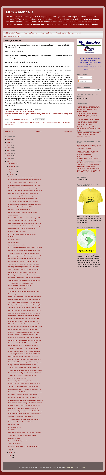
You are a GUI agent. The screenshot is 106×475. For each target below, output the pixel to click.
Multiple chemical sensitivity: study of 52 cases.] (23, 365)
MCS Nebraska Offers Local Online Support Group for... (25, 247)
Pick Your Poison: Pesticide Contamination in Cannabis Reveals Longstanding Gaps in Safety (88, 164)
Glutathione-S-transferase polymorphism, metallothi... (24, 277)
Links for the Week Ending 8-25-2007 (19, 286)
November (12, 166)
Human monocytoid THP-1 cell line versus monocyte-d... (25, 392)
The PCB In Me (13, 430)
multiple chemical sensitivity (55, 122)
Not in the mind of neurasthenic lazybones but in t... (24, 335)
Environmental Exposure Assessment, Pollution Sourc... (25, 411)
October (11, 169)
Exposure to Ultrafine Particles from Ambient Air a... (24, 343)
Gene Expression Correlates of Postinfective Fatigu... (24, 384)
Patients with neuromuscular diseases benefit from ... (24, 250)
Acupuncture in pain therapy (17, 288)
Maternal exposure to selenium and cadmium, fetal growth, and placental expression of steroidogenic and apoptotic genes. (88, 108)
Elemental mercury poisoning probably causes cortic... (25, 299)
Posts (80, 77)
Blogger (84, 467)
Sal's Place (11, 237)
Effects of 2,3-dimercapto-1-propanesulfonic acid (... (24, 313)
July (10, 449)
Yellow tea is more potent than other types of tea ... (24, 198)
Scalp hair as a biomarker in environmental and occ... (24, 315)
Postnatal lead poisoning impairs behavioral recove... (24, 310)
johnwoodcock (68, 467)
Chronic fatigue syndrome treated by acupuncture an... (25, 296)
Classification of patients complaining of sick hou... (24, 356)
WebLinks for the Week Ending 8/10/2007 (21, 416)
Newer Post (10, 132)
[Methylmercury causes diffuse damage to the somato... (25, 256)
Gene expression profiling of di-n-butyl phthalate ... (24, 196)
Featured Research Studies (16, 245)
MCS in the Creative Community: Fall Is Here (22, 234)
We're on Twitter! (47, 33)
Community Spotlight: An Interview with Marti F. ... (23, 212)
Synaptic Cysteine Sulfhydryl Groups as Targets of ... (24, 386)
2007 (9, 161)
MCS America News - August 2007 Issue (21, 422)
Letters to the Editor (14, 438)
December (12, 164)
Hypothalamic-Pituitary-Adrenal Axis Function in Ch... (24, 397)
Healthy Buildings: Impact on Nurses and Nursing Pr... (25, 305)
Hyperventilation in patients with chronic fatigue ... (23, 261)
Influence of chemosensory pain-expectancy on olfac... (25, 179)
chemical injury (14, 122)
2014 (9, 142)
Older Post (67, 132)
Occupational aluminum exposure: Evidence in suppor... (25, 326)
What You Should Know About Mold (19, 209)
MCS (44, 122)
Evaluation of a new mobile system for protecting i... (24, 193)
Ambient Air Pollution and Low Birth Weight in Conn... (24, 307)
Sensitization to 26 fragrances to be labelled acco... (24, 302)
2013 (9, 145)
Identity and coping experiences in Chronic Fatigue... (24, 337)
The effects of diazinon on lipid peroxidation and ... (24, 253)
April (10, 458)
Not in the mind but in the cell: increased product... (23, 332)
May (10, 455)
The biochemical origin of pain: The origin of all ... (23, 182)
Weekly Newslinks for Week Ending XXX (21, 283)
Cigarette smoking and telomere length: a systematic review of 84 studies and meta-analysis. (87, 115)
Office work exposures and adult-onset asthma (22, 394)
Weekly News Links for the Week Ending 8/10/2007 (24, 419)
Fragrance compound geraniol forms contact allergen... (25, 373)
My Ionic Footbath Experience (17, 441)
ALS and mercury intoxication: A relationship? (22, 272)
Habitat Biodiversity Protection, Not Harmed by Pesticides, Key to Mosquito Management (87, 152)
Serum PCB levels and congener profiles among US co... (26, 190)
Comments (82, 81)
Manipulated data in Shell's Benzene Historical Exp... (24, 204)
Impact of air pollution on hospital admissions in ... (23, 381)
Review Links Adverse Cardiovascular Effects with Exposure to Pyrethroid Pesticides (88, 158)
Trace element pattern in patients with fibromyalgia (24, 291)
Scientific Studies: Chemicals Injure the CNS (22, 220)
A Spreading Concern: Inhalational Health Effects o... (24, 354)
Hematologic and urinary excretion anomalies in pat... (24, 258)
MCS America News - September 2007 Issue (22, 207)
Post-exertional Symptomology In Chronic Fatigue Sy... (25, 362)
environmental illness (35, 122)
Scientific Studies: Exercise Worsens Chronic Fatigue (24, 226)
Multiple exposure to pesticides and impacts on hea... (24, 405)
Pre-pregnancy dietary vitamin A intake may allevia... (24, 266)
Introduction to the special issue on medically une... (24, 321)
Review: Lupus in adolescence (17, 294)
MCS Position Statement (12, 36)
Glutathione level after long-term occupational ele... (24, 318)
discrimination (24, 122)
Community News (13, 242)
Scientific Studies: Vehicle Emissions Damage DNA (24, 218)
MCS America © (20, 12)
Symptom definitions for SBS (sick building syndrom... (25, 359)
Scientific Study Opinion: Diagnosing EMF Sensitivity (24, 223)
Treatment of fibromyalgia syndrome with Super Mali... (25, 370)
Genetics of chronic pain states (18, 378)
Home (39, 132)
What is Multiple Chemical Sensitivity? (69, 33)
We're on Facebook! (31, 33)
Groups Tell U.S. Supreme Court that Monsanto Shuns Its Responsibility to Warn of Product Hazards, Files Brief (88, 170)
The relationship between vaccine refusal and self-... (24, 367)
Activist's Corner (13, 215)
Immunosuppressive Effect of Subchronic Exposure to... (25, 400)
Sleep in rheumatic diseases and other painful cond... (24, 280)
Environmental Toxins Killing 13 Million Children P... (24, 408)
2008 (9, 158)
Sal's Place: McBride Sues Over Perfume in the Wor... (25, 432)
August (11, 174)
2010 (9, 153)
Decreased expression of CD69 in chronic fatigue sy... (25, 329)
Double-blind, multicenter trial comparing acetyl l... (23, 188)
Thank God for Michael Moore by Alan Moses (22, 435)
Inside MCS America (14, 239)
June (10, 452)
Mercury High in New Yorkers (17, 231)
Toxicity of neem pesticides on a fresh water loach (23, 264)
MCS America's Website (13, 33)
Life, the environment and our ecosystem (21, 177)
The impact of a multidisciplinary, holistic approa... (23, 348)
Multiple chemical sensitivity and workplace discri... (24, 351)
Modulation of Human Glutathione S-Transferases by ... (25, 413)
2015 (9, 139)
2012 (9, 147)
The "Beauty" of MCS (15, 443)
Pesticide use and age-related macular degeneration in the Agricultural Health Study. (89, 128)
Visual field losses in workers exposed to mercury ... (24, 269)
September (12, 172)
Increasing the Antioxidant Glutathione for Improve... (24, 446)
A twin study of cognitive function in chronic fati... (23, 375)
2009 (9, 156)
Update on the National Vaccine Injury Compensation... (25, 340)
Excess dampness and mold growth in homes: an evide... (26, 403)
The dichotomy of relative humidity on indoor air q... (24, 201)
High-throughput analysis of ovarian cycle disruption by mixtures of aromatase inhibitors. (88, 134)
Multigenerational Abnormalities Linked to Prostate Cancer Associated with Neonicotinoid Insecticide (89, 147)
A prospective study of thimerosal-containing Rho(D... (24, 185)
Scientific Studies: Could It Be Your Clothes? (22, 228)
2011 (9, 150)
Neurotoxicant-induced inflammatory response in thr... (25, 345)
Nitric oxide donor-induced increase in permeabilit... (24, 324)
